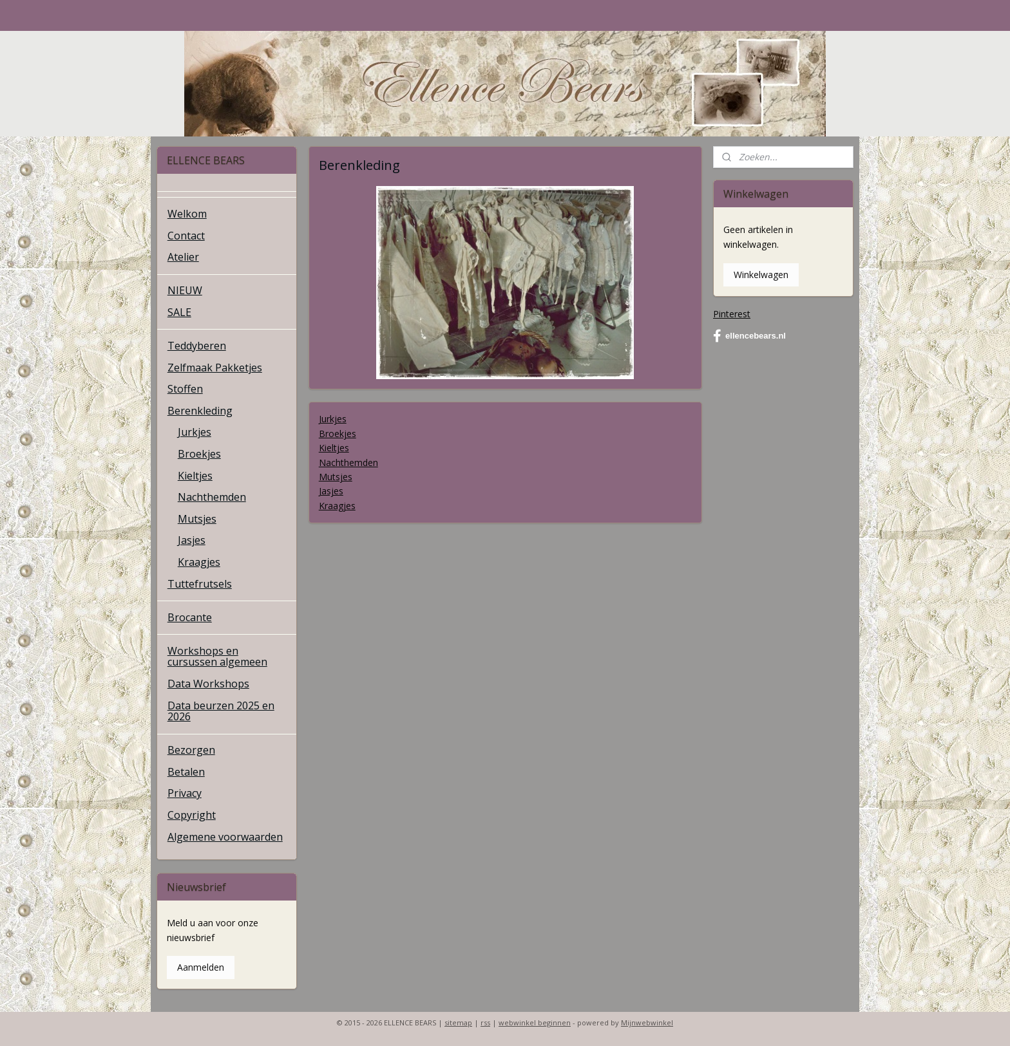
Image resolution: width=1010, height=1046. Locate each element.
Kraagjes (336, 506)
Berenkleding (200, 411)
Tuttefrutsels (199, 584)
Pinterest (731, 314)
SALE (179, 312)
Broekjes (337, 433)
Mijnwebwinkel (647, 1022)
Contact (186, 236)
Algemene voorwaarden (225, 837)
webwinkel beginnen (535, 1022)
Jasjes (330, 491)
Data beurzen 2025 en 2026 (220, 711)
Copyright (191, 815)
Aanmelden (200, 967)
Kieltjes (333, 448)
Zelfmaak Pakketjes (214, 367)
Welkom (187, 214)
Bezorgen (191, 750)
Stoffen (185, 389)
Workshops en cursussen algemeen (217, 656)
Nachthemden (347, 462)
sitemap (458, 1022)
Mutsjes (335, 477)
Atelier (183, 257)
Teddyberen (196, 346)
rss (485, 1022)
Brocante (189, 617)
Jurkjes (332, 419)
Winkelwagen (761, 274)
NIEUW (184, 290)
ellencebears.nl (749, 336)
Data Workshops (208, 684)
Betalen (186, 772)
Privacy (184, 793)
